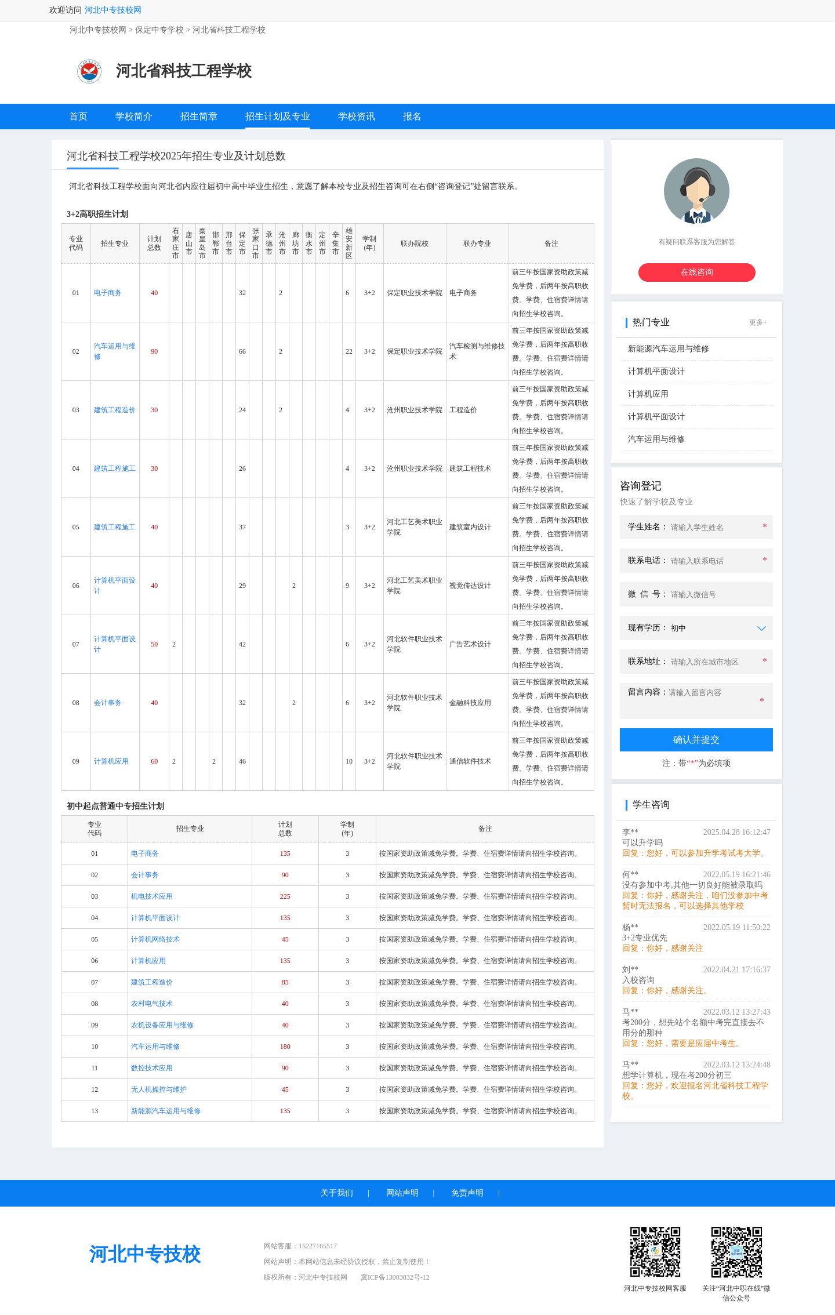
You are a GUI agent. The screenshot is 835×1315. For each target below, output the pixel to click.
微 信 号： (648, 594)
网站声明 (402, 1193)
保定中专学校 (159, 30)
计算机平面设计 (656, 371)
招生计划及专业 (277, 116)
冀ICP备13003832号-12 (395, 1277)
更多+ (758, 322)
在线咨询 (697, 272)
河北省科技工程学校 (229, 30)
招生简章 (198, 116)
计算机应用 (648, 394)
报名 (412, 116)
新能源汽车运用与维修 (668, 348)
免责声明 (467, 1193)
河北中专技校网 (113, 10)
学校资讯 (356, 116)
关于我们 (337, 1193)
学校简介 (134, 116)
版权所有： (305, 1277)
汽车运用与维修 (656, 439)
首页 (78, 116)
